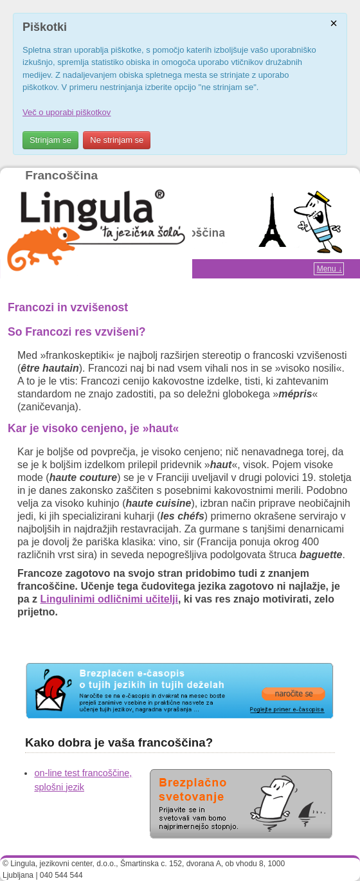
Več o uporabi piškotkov (66, 112)
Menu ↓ (329, 268)
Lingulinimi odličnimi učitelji (109, 599)
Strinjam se (50, 140)
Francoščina (61, 175)
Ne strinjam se (116, 140)
